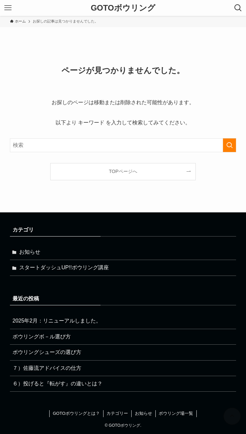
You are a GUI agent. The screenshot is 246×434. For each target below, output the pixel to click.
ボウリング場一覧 (176, 413)
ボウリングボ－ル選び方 (42, 336)
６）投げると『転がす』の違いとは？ (57, 383)
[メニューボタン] (8, 8)
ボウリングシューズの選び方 (47, 352)
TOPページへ (123, 171)
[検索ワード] (123, 145)
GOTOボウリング (123, 8)
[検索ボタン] (238, 8)
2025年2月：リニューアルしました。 (57, 321)
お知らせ (29, 252)
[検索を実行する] (229, 145)
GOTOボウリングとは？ (76, 413)
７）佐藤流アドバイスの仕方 (47, 368)
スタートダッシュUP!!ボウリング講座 (64, 267)
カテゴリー (117, 413)
